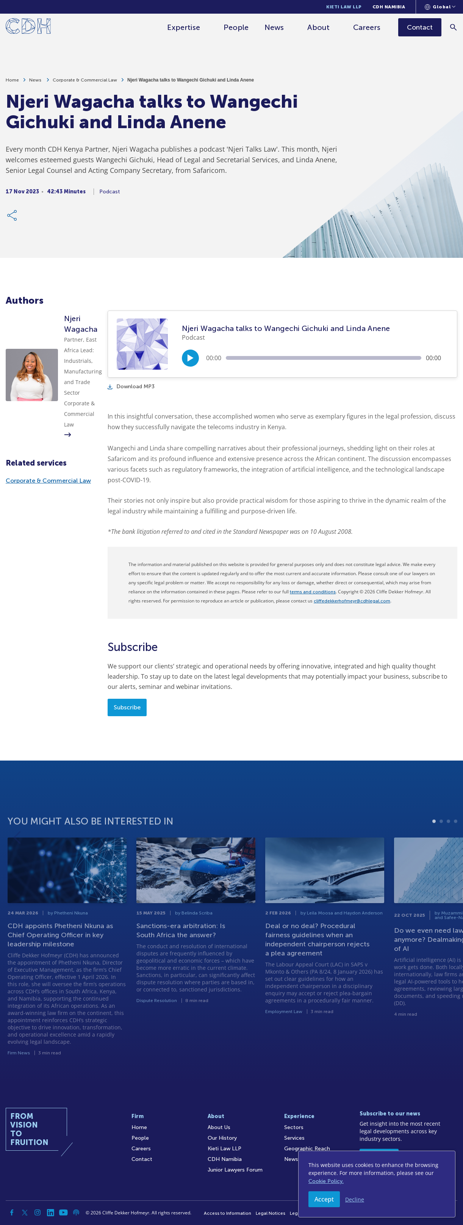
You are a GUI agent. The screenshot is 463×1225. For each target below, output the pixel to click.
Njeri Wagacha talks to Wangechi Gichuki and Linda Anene (190, 83)
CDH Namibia (388, 6)
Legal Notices (270, 1213)
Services (294, 1138)
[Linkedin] (50, 1212)
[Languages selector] (440, 6)
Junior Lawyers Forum (235, 1170)
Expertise (183, 27)
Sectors (293, 1127)
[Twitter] (25, 1212)
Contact (141, 1159)
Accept (324, 1199)
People (236, 27)
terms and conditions (313, 591)
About (318, 27)
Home (12, 83)
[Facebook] (12, 1212)
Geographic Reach (307, 1148)
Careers (366, 27)
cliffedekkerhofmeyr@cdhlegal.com (352, 601)
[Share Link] (12, 218)
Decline (354, 1199)
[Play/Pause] (190, 358)
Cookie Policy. (326, 1181)
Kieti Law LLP (344, 6)
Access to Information (227, 1213)
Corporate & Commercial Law (85, 83)
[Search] (453, 27)
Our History (222, 1138)
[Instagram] (37, 1212)
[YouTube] (63, 1212)
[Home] (28, 27)
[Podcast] (76, 1212)
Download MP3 (131, 386)
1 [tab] (434, 848)
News (274, 27)
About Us (219, 1127)
